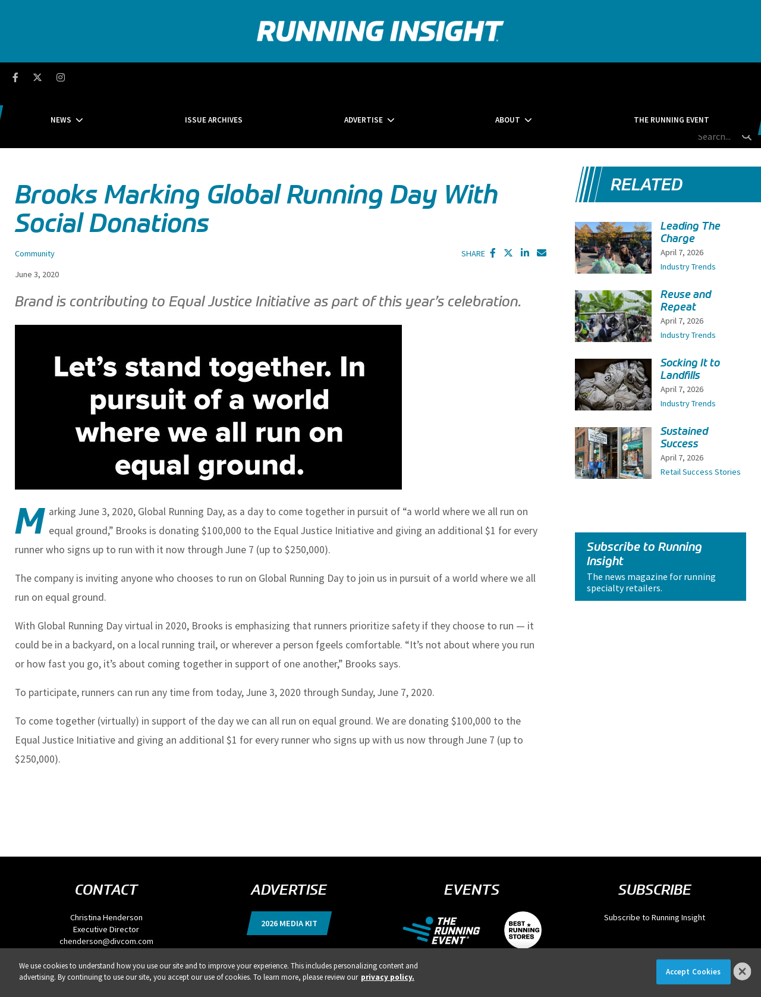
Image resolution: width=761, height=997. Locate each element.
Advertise (363, 77)
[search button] (745, 76)
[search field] (689, 77)
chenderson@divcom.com (106, 885)
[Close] (742, 971)
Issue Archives (259, 77)
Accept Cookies (693, 972)
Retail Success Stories (701, 415)
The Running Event (580, 77)
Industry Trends (688, 210)
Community (35, 197)
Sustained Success (684, 381)
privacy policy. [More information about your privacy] (387, 977)
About (461, 77)
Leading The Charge (691, 176)
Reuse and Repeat (686, 245)
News (151, 77)
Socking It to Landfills (690, 313)
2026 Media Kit (289, 867)
